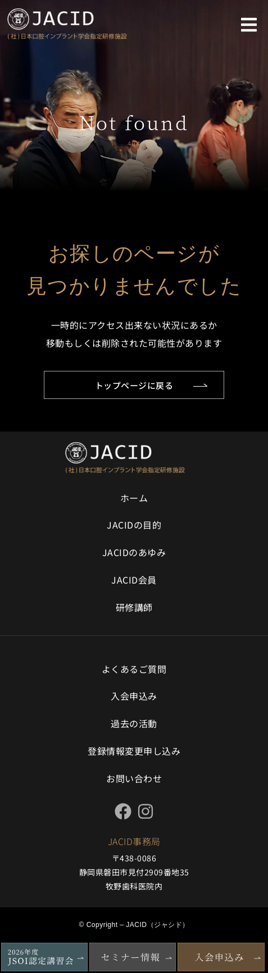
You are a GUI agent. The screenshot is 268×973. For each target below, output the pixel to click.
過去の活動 (134, 723)
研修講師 (134, 607)
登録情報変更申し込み (134, 751)
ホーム (134, 497)
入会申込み (134, 696)
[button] (248, 24)
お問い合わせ (134, 778)
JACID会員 (134, 579)
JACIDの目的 (134, 524)
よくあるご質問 (134, 669)
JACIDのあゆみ (134, 552)
